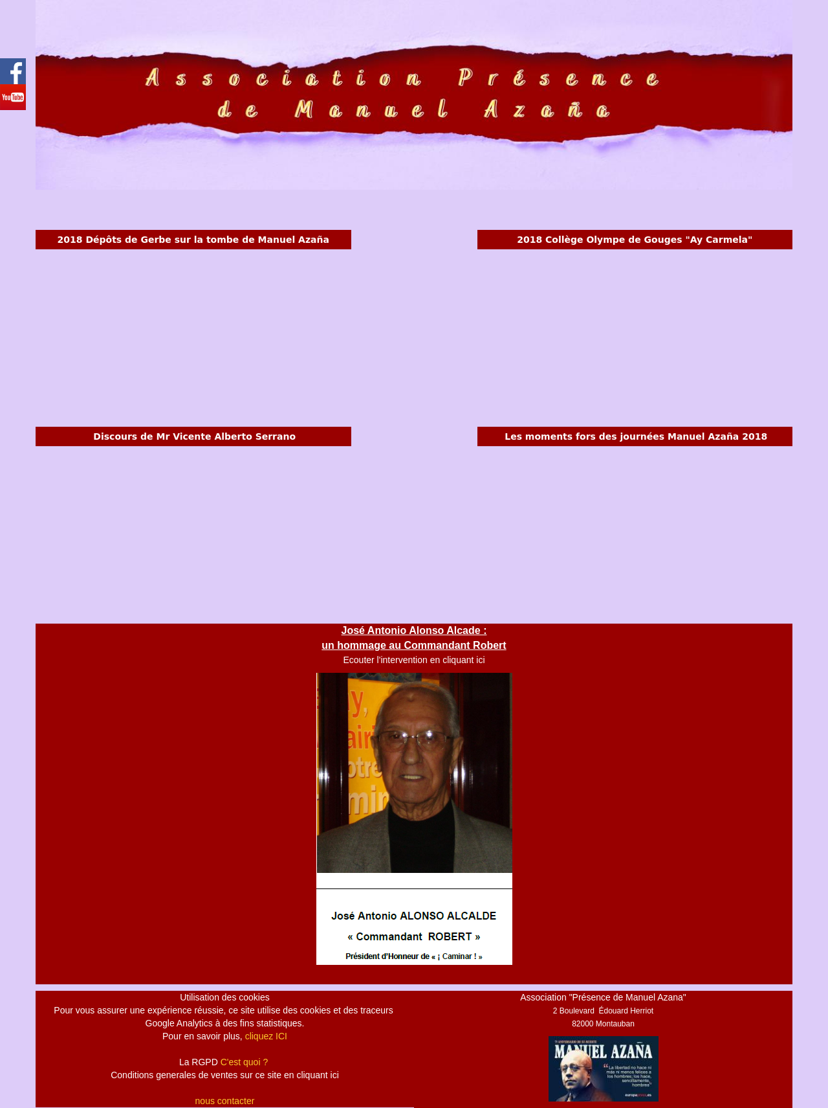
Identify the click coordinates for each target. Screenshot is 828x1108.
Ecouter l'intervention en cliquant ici (414, 660)
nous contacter (225, 1101)
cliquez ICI (266, 1036)
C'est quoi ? (244, 1062)
